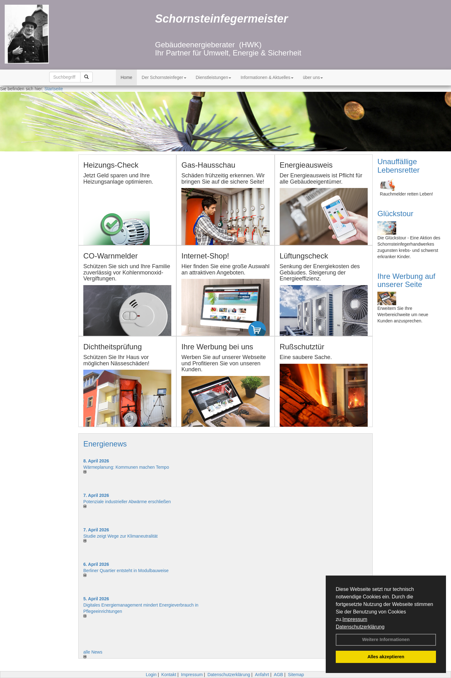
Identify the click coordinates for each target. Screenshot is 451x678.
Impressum (354, 619)
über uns (313, 77)
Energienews (105, 444)
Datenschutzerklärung (360, 626)
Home (126, 77)
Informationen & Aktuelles (267, 77)
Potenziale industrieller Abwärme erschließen (127, 501)
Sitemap (296, 674)
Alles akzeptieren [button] (385, 656)
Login (151, 674)
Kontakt (168, 674)
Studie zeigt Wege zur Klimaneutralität (120, 536)
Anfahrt (262, 674)
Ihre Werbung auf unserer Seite (406, 280)
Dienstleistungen (213, 77)
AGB (278, 674)
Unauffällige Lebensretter (398, 165)
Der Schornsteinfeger (164, 77)
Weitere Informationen (386, 639)
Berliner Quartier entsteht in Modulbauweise (125, 570)
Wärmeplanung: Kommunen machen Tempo (126, 467)
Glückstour (395, 213)
